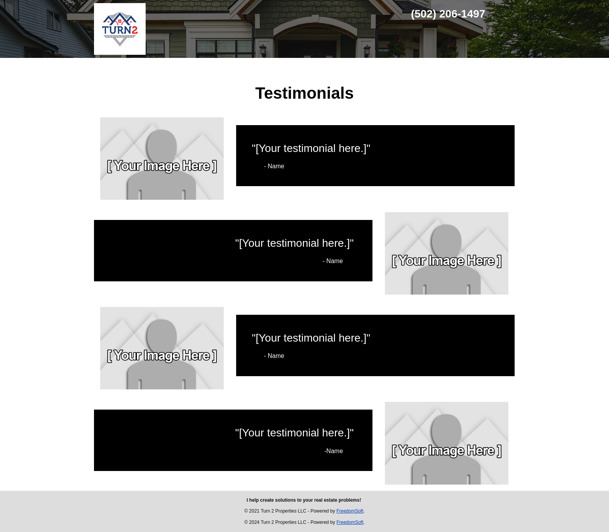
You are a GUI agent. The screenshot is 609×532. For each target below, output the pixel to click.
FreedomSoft (349, 511)
